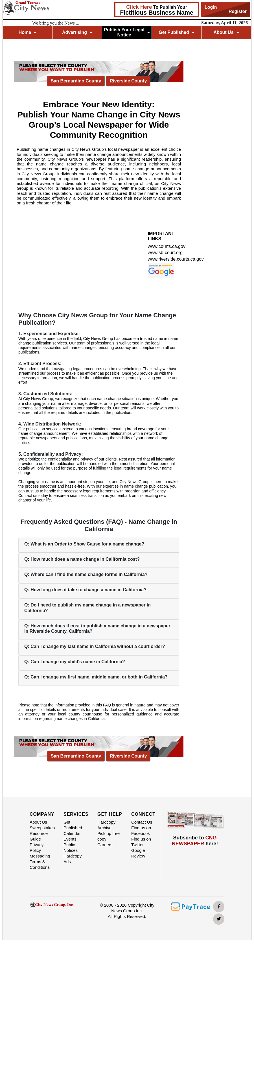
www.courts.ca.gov (166, 246)
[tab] (99, 545)
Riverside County (128, 80)
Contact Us (141, 822)
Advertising (77, 32)
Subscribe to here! (195, 840)
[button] (98, 544)
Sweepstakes (42, 827)
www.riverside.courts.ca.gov (176, 259)
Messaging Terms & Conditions (40, 862)
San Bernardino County (76, 80)
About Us (226, 32)
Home (27, 32)
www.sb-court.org (165, 252)
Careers (104, 844)
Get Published (176, 32)
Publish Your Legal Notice (127, 32)
